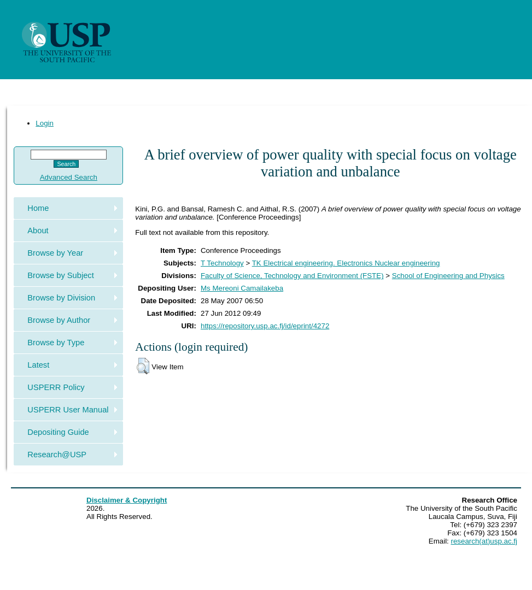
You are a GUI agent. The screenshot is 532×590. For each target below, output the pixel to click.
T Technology (222, 263)
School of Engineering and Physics (448, 276)
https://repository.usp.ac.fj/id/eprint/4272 (265, 326)
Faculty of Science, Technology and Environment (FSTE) (292, 276)
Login (45, 123)
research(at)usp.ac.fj (484, 541)
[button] (143, 366)
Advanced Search (68, 177)
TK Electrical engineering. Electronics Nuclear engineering (346, 263)
